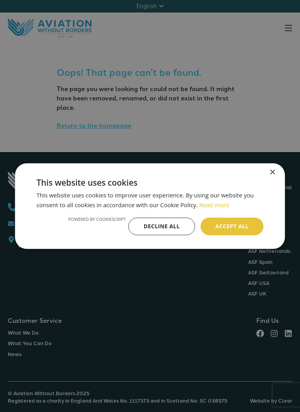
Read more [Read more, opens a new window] (214, 205)
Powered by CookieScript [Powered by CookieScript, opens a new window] (97, 219)
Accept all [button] (231, 226)
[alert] (150, 206)
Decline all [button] (162, 226)
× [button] (272, 173)
